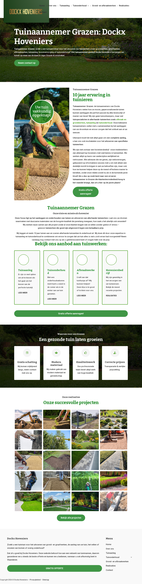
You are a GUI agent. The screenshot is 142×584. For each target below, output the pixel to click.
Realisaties (124, 6)
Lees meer (22, 293)
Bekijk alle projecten (71, 517)
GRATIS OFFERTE (54, 568)
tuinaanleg (91, 123)
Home (42, 6)
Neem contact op (26, 63)
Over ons (52, 6)
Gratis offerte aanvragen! (86, 192)
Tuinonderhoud (80, 6)
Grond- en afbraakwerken (104, 6)
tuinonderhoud (105, 123)
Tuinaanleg (65, 6)
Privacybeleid (35, 580)
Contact (43, 12)
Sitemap (45, 580)
